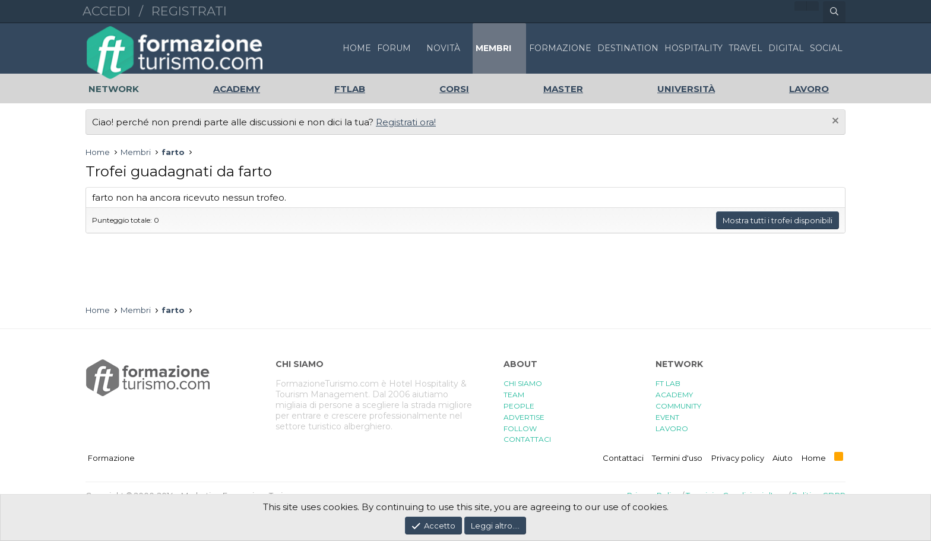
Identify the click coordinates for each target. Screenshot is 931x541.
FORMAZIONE (560, 48)
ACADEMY (674, 394)
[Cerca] (834, 12)
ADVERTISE (524, 417)
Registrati (189, 11)
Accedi (107, 11)
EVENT (667, 417)
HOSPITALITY (693, 48)
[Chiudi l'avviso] (834, 122)
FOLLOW (520, 428)
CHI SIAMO (523, 383)
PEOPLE (519, 405)
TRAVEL (745, 48)
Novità (443, 48)
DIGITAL (786, 48)
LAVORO (672, 428)
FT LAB (668, 383)
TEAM (514, 394)
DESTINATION (627, 48)
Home (357, 48)
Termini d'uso (677, 458)
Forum (394, 48)
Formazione (111, 458)
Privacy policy (737, 458)
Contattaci (623, 458)
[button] (417, 48)
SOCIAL (826, 48)
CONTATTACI (527, 439)
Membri (493, 48)
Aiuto (782, 458)
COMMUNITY (678, 405)
